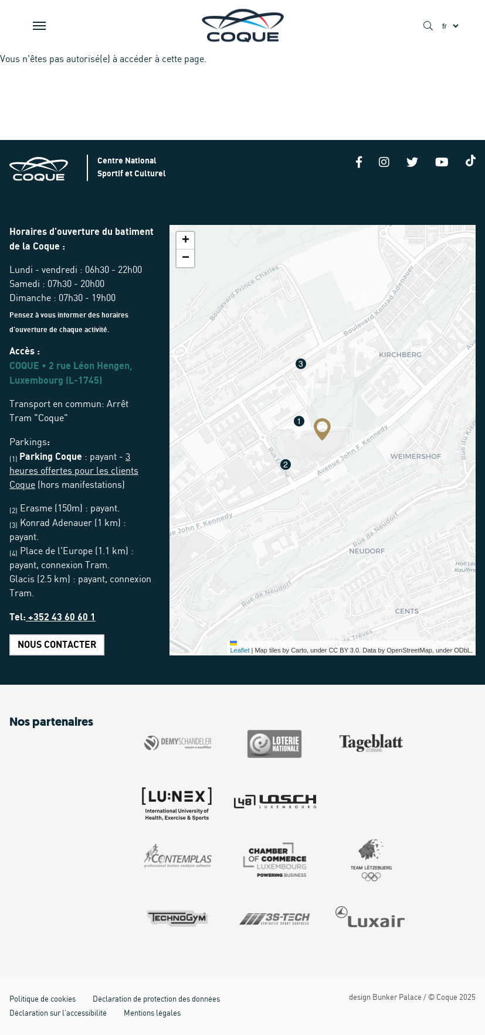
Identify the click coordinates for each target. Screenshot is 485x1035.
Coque (446, 998)
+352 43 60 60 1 (61, 617)
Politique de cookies (42, 999)
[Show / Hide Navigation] (39, 25)
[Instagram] (384, 163)
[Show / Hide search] (428, 26)
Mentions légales (152, 1013)
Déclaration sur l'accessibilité (58, 1013)
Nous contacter (57, 645)
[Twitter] (412, 163)
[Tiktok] (471, 160)
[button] (322, 429)
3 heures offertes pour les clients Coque (73, 471)
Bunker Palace (397, 998)
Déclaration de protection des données (156, 999)
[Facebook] (359, 163)
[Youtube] (442, 163)
